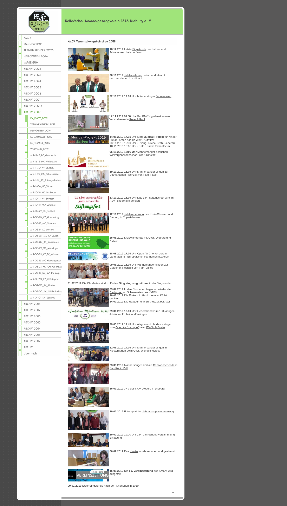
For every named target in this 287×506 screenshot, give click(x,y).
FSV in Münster (155, 327)
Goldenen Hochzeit (121, 267)
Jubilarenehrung (134, 214)
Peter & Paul (137, 119)
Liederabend (144, 311)
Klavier (134, 451)
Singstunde (139, 49)
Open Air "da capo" (127, 327)
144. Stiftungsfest (153, 197)
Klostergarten (118, 350)
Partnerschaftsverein (156, 256)
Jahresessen (163, 96)
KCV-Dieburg (143, 388)
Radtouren (116, 292)
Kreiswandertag (133, 237)
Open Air (142, 253)
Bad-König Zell (119, 368)
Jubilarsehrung (133, 75)
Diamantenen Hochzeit (123, 174)
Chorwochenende (163, 365)
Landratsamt (117, 256)
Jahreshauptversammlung (158, 411)
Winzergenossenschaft (123, 155)
